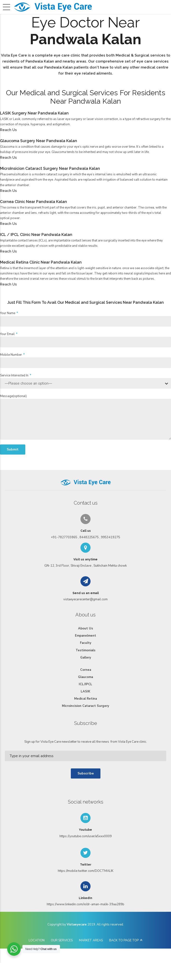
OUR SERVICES (62, 940)
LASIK (85, 691)
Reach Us (8, 130)
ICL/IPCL (85, 684)
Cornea (85, 670)
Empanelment (85, 636)
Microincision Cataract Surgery (85, 706)
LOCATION (37, 940)
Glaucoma (85, 677)
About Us (85, 628)
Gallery (85, 657)
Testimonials (85, 650)
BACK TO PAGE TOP (124, 940)
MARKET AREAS (91, 940)
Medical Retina (85, 699)
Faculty (85, 643)
